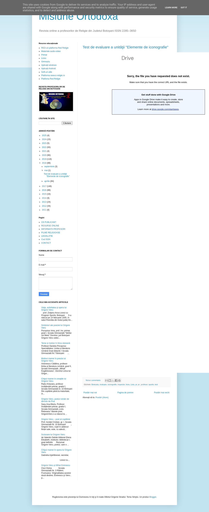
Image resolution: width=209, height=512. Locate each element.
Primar (44, 55)
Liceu (43, 58)
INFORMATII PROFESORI (53, 229)
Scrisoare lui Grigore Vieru (53, 434)
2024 (44, 139)
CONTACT (46, 243)
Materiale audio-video (51, 51)
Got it (184, 7)
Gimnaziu (45, 61)
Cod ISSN (45, 239)
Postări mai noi (90, 392)
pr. (139, 384)
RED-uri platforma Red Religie (54, 48)
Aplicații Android (48, 68)
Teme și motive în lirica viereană (55, 343)
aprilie (47, 181)
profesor (144, 384)
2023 (44, 143)
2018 (44, 163)
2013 (44, 202)
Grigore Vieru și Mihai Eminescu (55, 465)
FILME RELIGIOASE (50, 232)
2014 (44, 198)
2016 (44, 190)
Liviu (132, 384)
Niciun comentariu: (93, 380)
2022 (44, 147)
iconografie (112, 384)
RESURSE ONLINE (50, 226)
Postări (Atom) (102, 397)
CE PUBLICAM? (48, 222)
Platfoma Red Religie (50, 79)
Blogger (152, 497)
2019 (44, 159)
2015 (44, 194)
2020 (44, 155)
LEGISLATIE (47, 236)
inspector (121, 384)
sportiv (151, 384)
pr (136, 384)
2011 (44, 210)
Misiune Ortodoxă (78, 16)
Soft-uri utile (46, 72)
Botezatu (95, 384)
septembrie (49, 166)
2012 (44, 206)
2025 (44, 135)
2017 (44, 186)
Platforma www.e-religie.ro (53, 75)
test (156, 384)
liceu (128, 384)
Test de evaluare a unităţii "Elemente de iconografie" (125, 47)
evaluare (103, 384)
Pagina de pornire (125, 392)
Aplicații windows (49, 65)
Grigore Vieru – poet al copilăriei (55, 419)
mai (46, 170)
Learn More (171, 7)
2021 (44, 151)
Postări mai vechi (161, 392)
